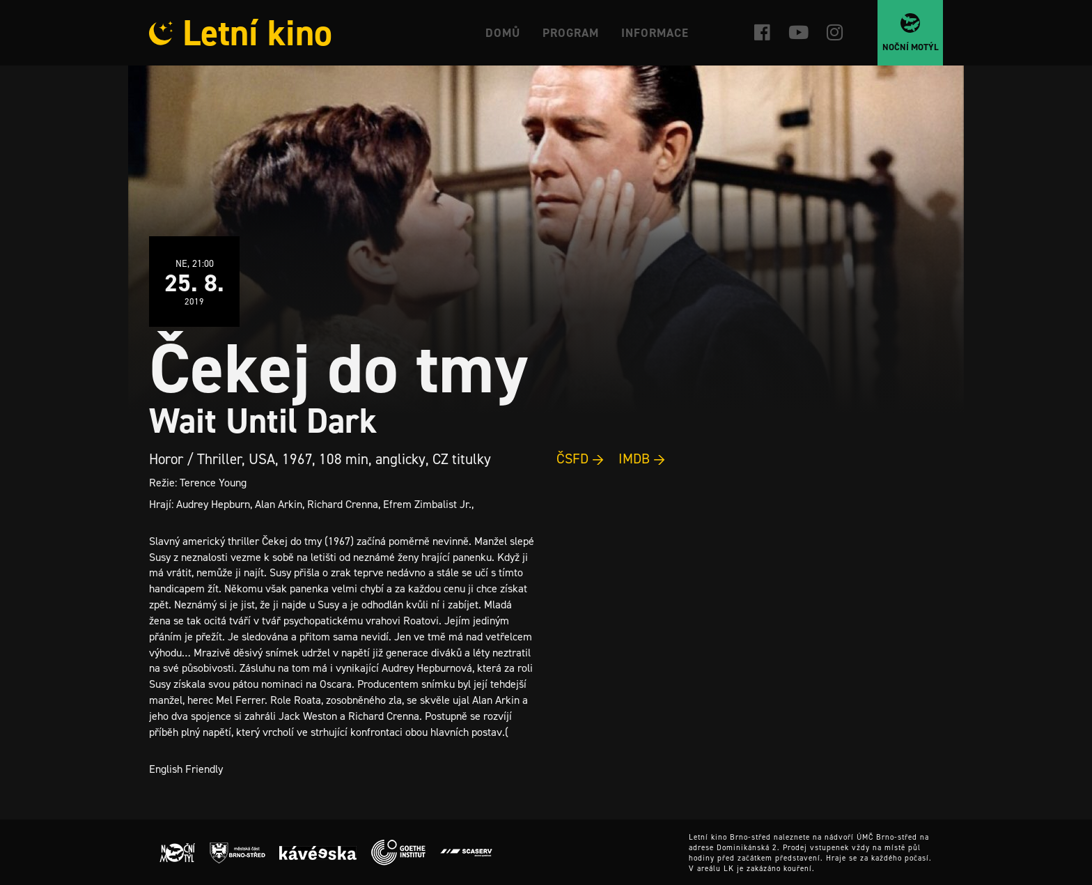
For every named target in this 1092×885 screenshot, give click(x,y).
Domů (502, 32)
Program (571, 32)
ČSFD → (580, 458)
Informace (655, 32)
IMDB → (642, 458)
